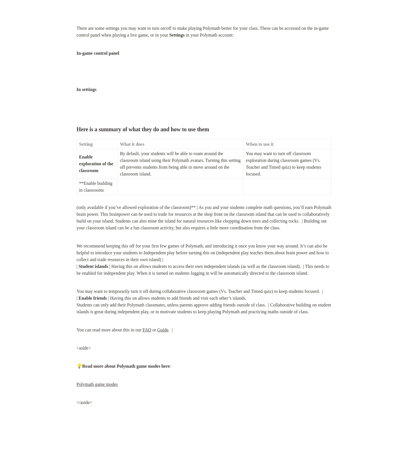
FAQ (147, 329)
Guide (162, 329)
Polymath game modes (97, 384)
